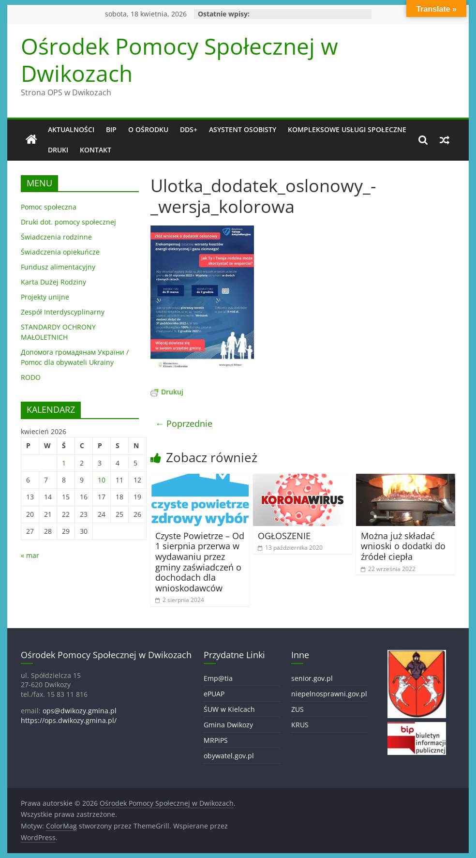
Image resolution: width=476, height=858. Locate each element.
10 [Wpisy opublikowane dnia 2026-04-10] (101, 479)
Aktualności (71, 129)
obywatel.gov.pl (229, 755)
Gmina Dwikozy (228, 724)
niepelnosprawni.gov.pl (329, 693)
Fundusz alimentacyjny (58, 266)
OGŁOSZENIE (284, 536)
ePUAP (214, 693)
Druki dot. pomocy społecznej (68, 221)
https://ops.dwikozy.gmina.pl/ (69, 720)
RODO (31, 377)
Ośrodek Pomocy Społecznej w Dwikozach (179, 59)
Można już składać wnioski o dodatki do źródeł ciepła (403, 546)
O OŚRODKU (148, 129)
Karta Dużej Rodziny (53, 281)
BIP (111, 129)
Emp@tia (218, 678)
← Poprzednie (183, 423)
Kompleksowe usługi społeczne (347, 129)
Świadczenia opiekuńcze (60, 251)
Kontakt (95, 149)
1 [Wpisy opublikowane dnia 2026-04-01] (64, 462)
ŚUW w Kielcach (229, 709)
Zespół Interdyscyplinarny (62, 311)
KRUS (300, 724)
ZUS (297, 709)
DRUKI (58, 149)
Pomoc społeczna (48, 206)
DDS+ (188, 129)
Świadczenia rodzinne (56, 236)
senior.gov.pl (312, 678)
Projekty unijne (45, 296)
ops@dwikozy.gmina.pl (80, 710)
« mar (30, 555)
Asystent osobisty (242, 129)
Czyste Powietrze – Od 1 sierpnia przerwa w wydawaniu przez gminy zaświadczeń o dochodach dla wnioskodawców (199, 562)
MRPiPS (216, 740)
